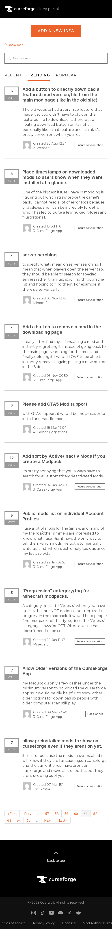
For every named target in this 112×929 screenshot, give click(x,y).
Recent (13, 75)
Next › (48, 820)
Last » (63, 820)
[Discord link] (60, 913)
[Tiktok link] (42, 913)
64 (19, 820)
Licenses (68, 923)
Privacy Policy (44, 923)
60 (76, 814)
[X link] (69, 913)
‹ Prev (26, 814)
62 (95, 814)
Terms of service (13, 923)
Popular (66, 75)
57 (47, 814)
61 (86, 814)
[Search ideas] (56, 58)
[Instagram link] (33, 913)
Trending (39, 75)
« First (12, 814)
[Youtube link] (51, 913)
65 (28, 820)
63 (9, 820)
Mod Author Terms (97, 923)
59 (66, 814)
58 (57, 814)
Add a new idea (56, 31)
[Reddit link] (78, 913)
